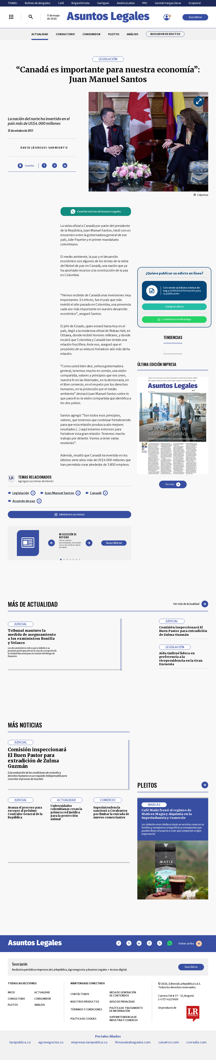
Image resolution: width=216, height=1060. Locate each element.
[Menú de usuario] (166, 17)
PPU (144, 3)
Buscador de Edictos (165, 34)
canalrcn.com (168, 1042)
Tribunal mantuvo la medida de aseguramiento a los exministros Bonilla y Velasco (32, 636)
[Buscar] (30, 17)
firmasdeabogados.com (133, 1042)
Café (61, 3)
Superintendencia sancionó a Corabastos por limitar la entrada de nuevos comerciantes (111, 812)
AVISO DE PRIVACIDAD (122, 1001)
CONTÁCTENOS (79, 994)
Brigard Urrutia (80, 3)
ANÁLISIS (132, 34)
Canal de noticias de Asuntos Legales (96, 211)
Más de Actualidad (33, 603)
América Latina (126, 3)
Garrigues (103, 3)
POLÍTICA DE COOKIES (83, 1018)
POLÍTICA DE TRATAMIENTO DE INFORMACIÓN (126, 1009)
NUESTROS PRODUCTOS (84, 1001)
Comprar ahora (174, 306)
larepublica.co (20, 1042)
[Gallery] (70, 541)
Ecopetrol (195, 3)
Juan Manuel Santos (59, 493)
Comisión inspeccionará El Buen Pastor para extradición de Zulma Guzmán (183, 631)
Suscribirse (195, 17)
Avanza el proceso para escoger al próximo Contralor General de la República (25, 812)
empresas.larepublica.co (89, 1042)
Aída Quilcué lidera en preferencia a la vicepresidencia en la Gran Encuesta (180, 658)
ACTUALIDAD (39, 34)
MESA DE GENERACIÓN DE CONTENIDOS (122, 994)
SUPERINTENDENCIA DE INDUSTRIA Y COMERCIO (123, 1018)
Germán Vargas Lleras (168, 3)
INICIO (11, 992)
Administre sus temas (69, 514)
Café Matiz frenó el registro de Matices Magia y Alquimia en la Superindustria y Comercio (167, 813)
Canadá (95, 493)
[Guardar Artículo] (25, 165)
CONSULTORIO (65, 34)
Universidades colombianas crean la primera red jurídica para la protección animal (66, 812)
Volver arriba (190, 944)
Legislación (20, 493)
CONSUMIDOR (91, 34)
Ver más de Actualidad (190, 604)
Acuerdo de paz (23, 501)
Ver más (172, 484)
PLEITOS (113, 34)
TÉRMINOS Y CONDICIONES (86, 1009)
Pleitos (147, 784)
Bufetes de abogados (37, 3)
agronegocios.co (50, 1042)
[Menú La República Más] (11, 17)
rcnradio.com (196, 1042)
